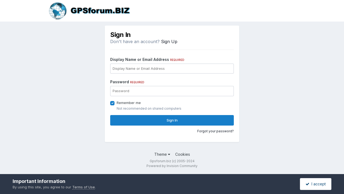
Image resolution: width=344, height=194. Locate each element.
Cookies (182, 154)
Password (127, 81)
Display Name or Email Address (147, 59)
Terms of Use (83, 187)
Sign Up (169, 41)
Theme (162, 154)
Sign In (172, 120)
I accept (316, 184)
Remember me (129, 103)
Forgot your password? (215, 131)
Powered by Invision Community (172, 166)
